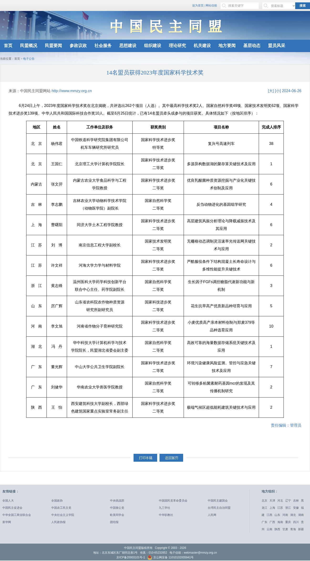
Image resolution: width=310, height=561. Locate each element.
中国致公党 (117, 507)
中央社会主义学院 (62, 515)
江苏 (280, 507)
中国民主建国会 (218, 500)
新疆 (301, 529)
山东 (277, 515)
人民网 (212, 515)
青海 (293, 529)
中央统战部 (117, 500)
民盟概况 (28, 45)
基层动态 (251, 45)
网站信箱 (211, 5)
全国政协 (57, 500)
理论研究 (177, 45)
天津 (272, 500)
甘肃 (285, 529)
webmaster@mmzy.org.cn (200, 552)
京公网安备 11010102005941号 (170, 558)
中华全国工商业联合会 (16, 515)
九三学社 (164, 507)
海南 (280, 522)
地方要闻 (227, 45)
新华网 (6, 522)
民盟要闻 (53, 45)
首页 (8, 45)
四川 (296, 522)
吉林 (296, 500)
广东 (264, 522)
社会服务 (103, 45)
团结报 (114, 522)
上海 (272, 507)
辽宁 (288, 500)
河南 (285, 515)
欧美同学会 (117, 515)
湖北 (293, 515)
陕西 (277, 529)
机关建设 (202, 45)
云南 (269, 529)
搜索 (303, 5)
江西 (269, 515)
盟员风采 (276, 45)
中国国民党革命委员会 (173, 500)
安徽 (296, 507)
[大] (271, 91)
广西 (272, 522)
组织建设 (152, 45)
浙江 (288, 507)
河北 (280, 500)
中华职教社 (166, 515)
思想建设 (127, 45)
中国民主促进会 (12, 507)
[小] (278, 91)
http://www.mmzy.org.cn (72, 91)
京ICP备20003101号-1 (130, 557)
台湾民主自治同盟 (219, 507)
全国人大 (8, 500)
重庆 (288, 522)
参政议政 (78, 45)
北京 (264, 500)
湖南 (301, 515)
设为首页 (198, 5)
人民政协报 (58, 522)
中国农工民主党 (61, 507)
